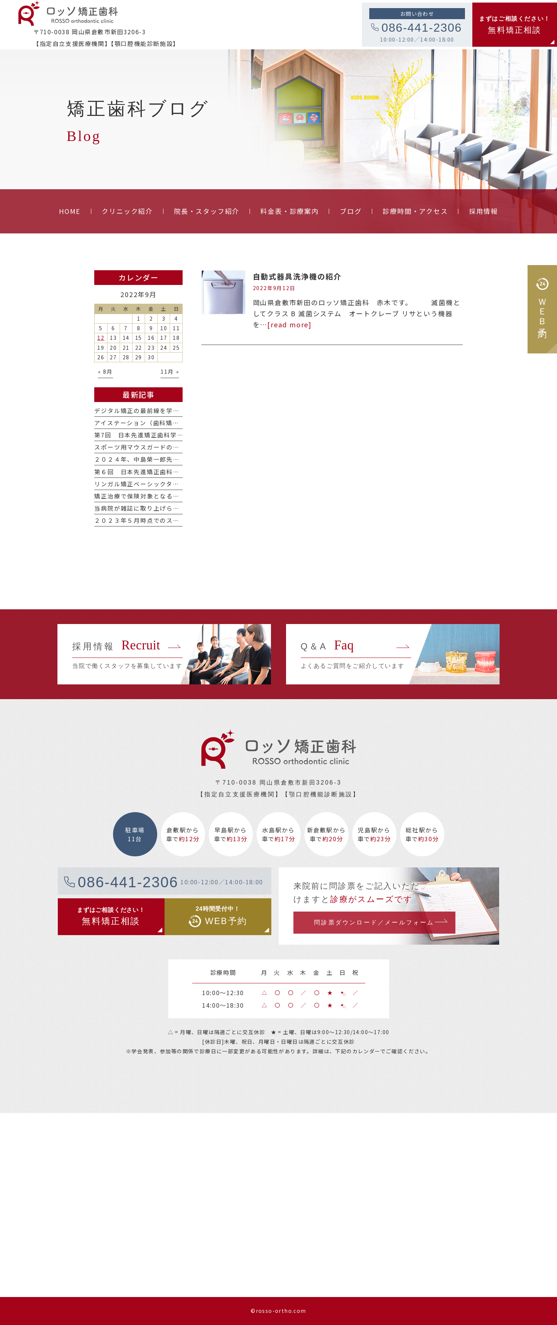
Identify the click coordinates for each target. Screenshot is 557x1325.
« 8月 (105, 371)
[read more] (289, 324)
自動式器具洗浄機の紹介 (297, 276)
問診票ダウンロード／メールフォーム (374, 922)
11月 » (170, 371)
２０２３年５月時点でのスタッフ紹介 (150, 520)
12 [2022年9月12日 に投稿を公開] (101, 337)
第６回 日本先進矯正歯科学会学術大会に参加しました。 (179, 472)
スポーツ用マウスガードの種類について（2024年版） (174, 447)
